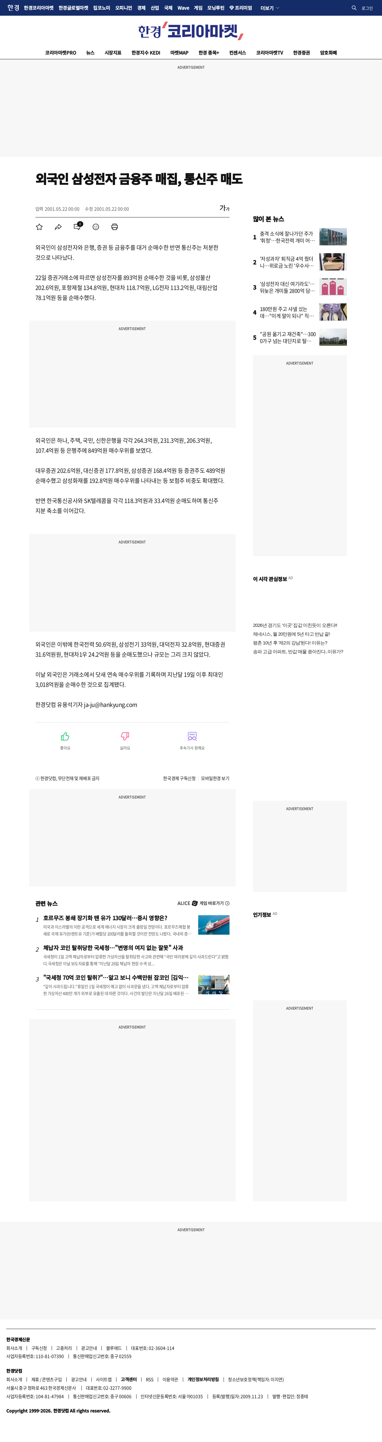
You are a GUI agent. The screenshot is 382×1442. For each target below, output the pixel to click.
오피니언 (123, 7)
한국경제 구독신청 (179, 778)
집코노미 (101, 7)
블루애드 (114, 1348)
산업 (155, 7)
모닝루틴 (215, 7)
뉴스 (90, 52)
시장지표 (113, 52)
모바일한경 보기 (215, 778)
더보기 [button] (267, 8)
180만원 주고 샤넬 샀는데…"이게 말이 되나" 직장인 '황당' (287, 315)
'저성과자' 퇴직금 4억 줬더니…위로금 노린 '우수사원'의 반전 (287, 265)
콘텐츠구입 (52, 1379)
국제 (168, 7)
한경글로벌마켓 (73, 7)
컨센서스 (237, 52)
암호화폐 (328, 52)
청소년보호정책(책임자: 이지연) (256, 1379)
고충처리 (64, 1348)
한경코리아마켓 (39, 7)
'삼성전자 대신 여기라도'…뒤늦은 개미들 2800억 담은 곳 (287, 290)
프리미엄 (243, 7)
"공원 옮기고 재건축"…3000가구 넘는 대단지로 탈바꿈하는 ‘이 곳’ (288, 340)
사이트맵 (103, 1379)
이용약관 (170, 1379)
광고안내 (89, 1348)
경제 (141, 7)
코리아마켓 (60, 52)
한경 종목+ (209, 52)
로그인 (367, 8)
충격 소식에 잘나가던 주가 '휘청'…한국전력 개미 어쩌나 (287, 240)
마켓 (179, 52)
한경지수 (146, 52)
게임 (198, 7)
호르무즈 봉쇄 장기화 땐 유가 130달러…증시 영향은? (105, 918)
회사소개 (14, 1348)
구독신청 (39, 1348)
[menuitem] (39, 227)
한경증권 (301, 52)
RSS (149, 1379)
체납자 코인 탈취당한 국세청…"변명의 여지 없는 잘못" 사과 (113, 947)
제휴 (35, 1379)
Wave (183, 7)
